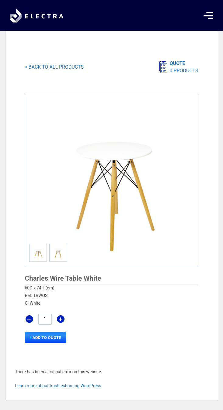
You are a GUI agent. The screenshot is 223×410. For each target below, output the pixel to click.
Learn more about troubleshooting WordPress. (59, 385)
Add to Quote (47, 337)
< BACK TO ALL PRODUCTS (54, 67)
